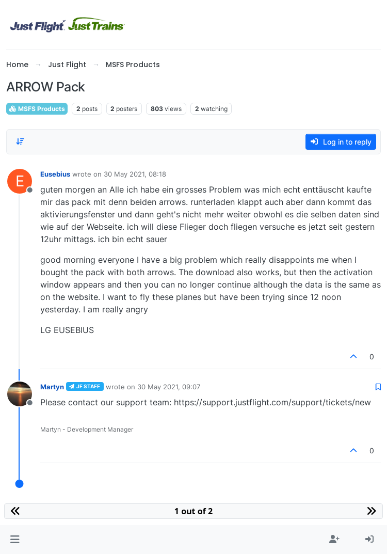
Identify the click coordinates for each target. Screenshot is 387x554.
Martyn (52, 387)
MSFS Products (37, 109)
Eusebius (55, 174)
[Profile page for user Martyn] (19, 394)
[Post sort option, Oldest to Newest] (20, 141)
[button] (14, 539)
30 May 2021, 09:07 (168, 387)
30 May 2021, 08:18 (135, 174)
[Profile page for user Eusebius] (19, 181)
